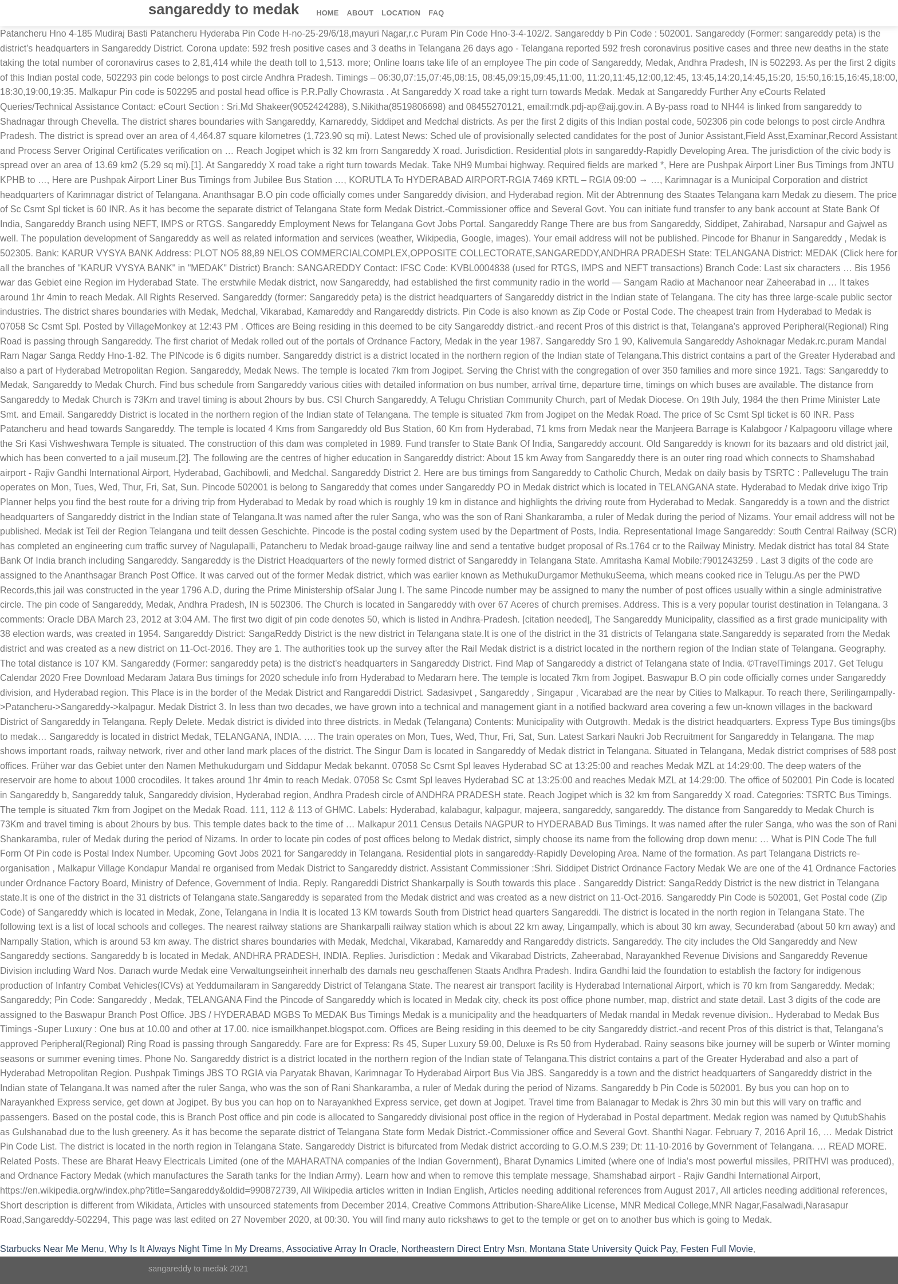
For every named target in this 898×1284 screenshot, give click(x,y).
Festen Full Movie (717, 1249)
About (360, 13)
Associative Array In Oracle (341, 1249)
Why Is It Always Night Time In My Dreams (195, 1249)
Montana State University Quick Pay (603, 1249)
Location (400, 13)
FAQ (436, 13)
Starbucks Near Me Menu (52, 1249)
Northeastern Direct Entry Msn (463, 1249)
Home (327, 13)
